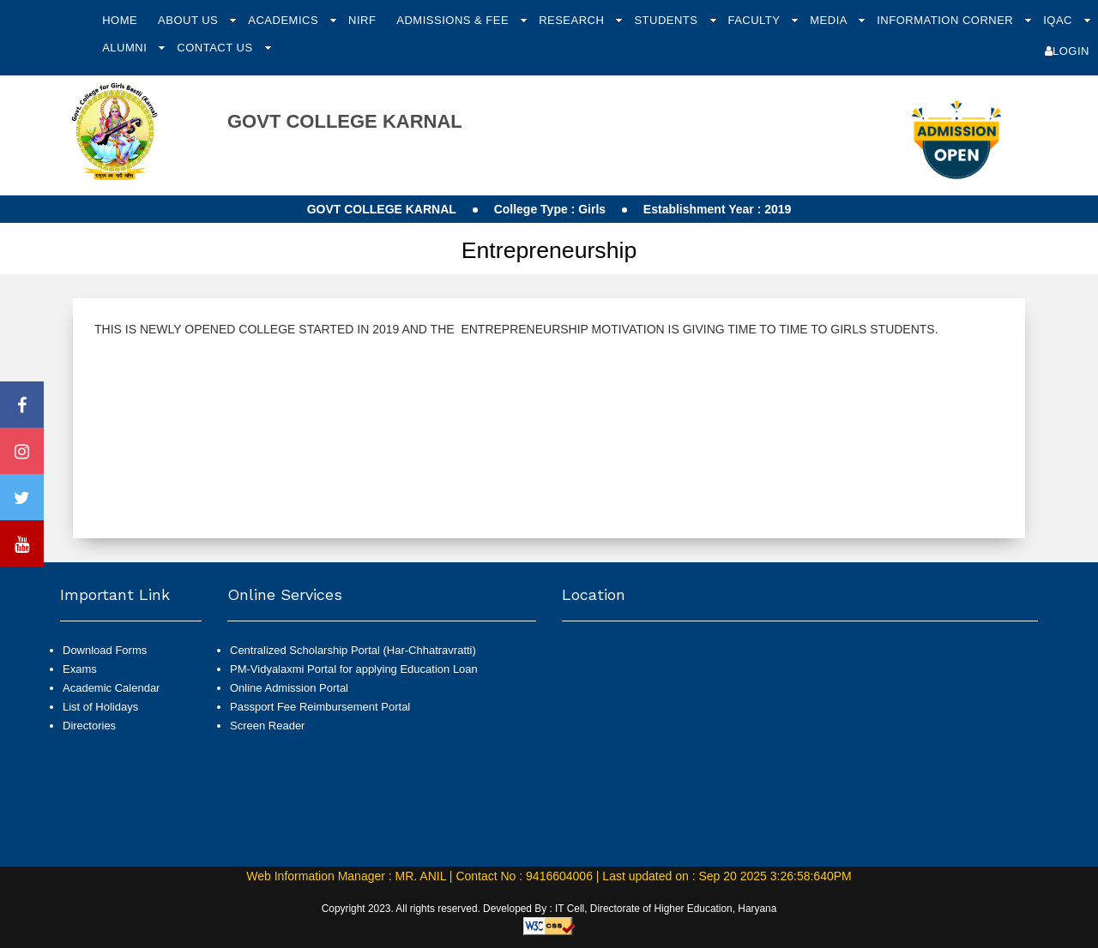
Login (1067, 51)
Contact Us (216, 47)
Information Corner (947, 20)
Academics (285, 20)
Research (573, 20)
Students (667, 20)
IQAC (1059, 20)
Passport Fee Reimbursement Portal (320, 706)
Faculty (755, 20)
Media (830, 20)
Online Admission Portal (289, 687)
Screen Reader (267, 725)
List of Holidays (100, 706)
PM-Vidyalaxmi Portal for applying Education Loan (354, 669)
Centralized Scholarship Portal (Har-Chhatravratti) (353, 650)
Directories (89, 725)
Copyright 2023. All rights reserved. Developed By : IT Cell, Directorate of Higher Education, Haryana (549, 909)
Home (119, 20)
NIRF (362, 20)
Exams (80, 669)
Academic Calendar (111, 687)
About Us (189, 20)
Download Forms (105, 650)
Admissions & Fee (454, 20)
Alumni (126, 47)
